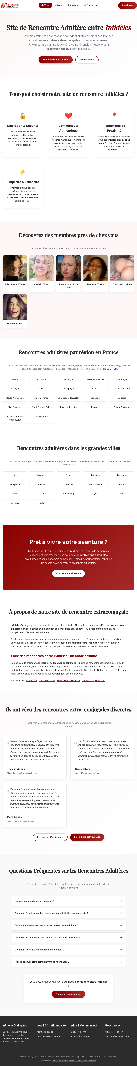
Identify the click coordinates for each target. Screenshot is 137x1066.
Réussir (119, 1032)
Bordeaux (122, 475)
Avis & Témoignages (80, 1036)
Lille (42, 493)
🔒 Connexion (90, 5)
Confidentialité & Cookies (49, 1036)
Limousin (95, 398)
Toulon (41, 503)
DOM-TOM (112, 369)
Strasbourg (68, 493)
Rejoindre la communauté (87, 837)
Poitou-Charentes (122, 407)
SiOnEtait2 (31, 680)
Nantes (122, 484)
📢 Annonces (72, 5)
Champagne (68, 388)
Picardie (95, 407)
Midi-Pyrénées (15, 407)
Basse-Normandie (95, 379)
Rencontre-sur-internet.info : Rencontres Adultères (74, 1061)
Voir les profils (87, 59)
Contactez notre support (68, 994)
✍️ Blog (58, 5)
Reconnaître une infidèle (117, 1036)
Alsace (15, 379)
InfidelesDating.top (28, 1056)
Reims (15, 493)
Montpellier (14, 484)
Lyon (95, 493)
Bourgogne (122, 379)
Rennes (41, 484)
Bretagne (14, 388)
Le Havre (15, 503)
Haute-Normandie (15, 398)
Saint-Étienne (95, 484)
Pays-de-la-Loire (68, 407)
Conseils (109, 1032)
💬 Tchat (45, 5)
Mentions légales (45, 1032)
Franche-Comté (122, 388)
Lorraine (122, 398)
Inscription (127, 5)
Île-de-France (41, 398)
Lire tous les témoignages (50, 837)
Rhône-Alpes (41, 416)
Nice (15, 475)
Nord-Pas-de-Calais (41, 407)
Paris (122, 493)
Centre (41, 388)
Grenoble (68, 484)
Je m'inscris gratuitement (56, 59)
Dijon (68, 475)
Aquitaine (41, 379)
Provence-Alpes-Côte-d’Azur (15, 418)
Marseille (41, 475)
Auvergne (68, 379)
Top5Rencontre (47, 680)
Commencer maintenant (68, 573)
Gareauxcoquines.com (93, 680)
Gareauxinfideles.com (68, 680)
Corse (95, 388)
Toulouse (95, 475)
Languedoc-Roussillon (68, 398)
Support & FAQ (78, 1032)
